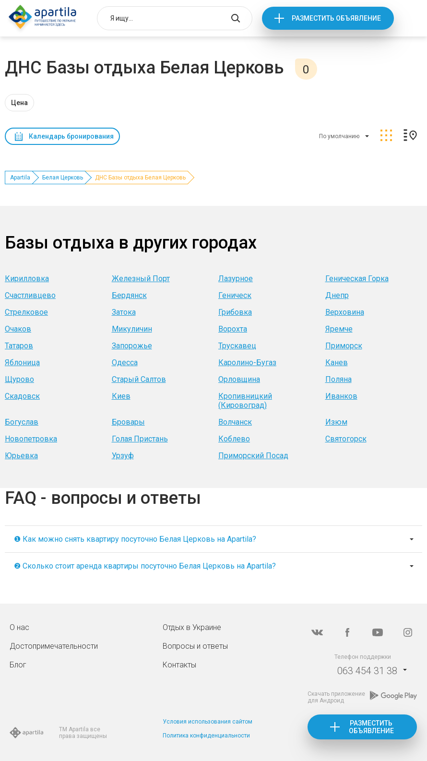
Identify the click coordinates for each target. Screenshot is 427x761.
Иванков (341, 396)
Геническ (234, 295)
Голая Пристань (140, 438)
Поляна (338, 379)
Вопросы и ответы (195, 646)
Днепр (337, 295)
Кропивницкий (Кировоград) (245, 401)
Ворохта (232, 328)
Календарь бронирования (71, 136)
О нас (19, 627)
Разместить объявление (336, 18)
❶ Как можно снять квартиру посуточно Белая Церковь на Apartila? (135, 539)
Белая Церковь (62, 177)
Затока (124, 312)
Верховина (344, 312)
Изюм (336, 422)
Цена (19, 103)
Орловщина (239, 379)
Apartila (20, 177)
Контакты (179, 664)
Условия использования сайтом (207, 721)
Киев (121, 396)
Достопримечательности (54, 646)
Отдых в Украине (192, 627)
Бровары (128, 422)
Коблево (234, 438)
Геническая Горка (357, 278)
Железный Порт (141, 278)
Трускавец (237, 345)
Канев (336, 362)
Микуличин (132, 328)
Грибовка (235, 312)
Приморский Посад (253, 455)
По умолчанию (339, 136)
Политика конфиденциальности (206, 735)
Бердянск (129, 295)
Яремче (339, 328)
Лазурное (235, 278)
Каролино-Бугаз (247, 362)
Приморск (343, 345)
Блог (18, 664)
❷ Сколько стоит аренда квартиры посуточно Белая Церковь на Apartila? (145, 566)
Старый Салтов (139, 379)
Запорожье (132, 345)
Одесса (125, 362)
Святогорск (346, 438)
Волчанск (235, 422)
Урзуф (123, 455)
